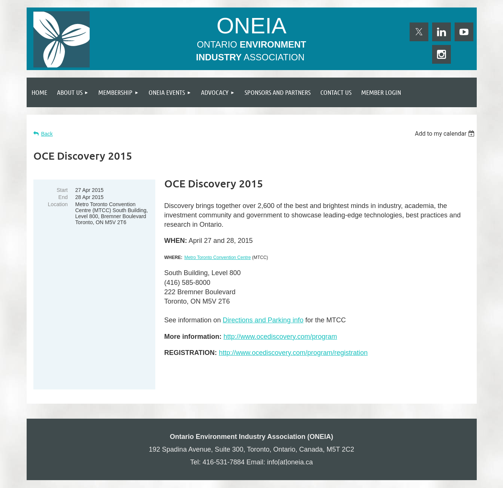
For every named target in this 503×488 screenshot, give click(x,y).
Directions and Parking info (263, 320)
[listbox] (446, 133)
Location (58, 204)
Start (62, 190)
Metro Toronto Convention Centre (217, 257)
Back (47, 134)
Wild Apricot (391, 478)
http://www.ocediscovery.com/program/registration (293, 352)
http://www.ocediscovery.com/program (280, 336)
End (63, 197)
